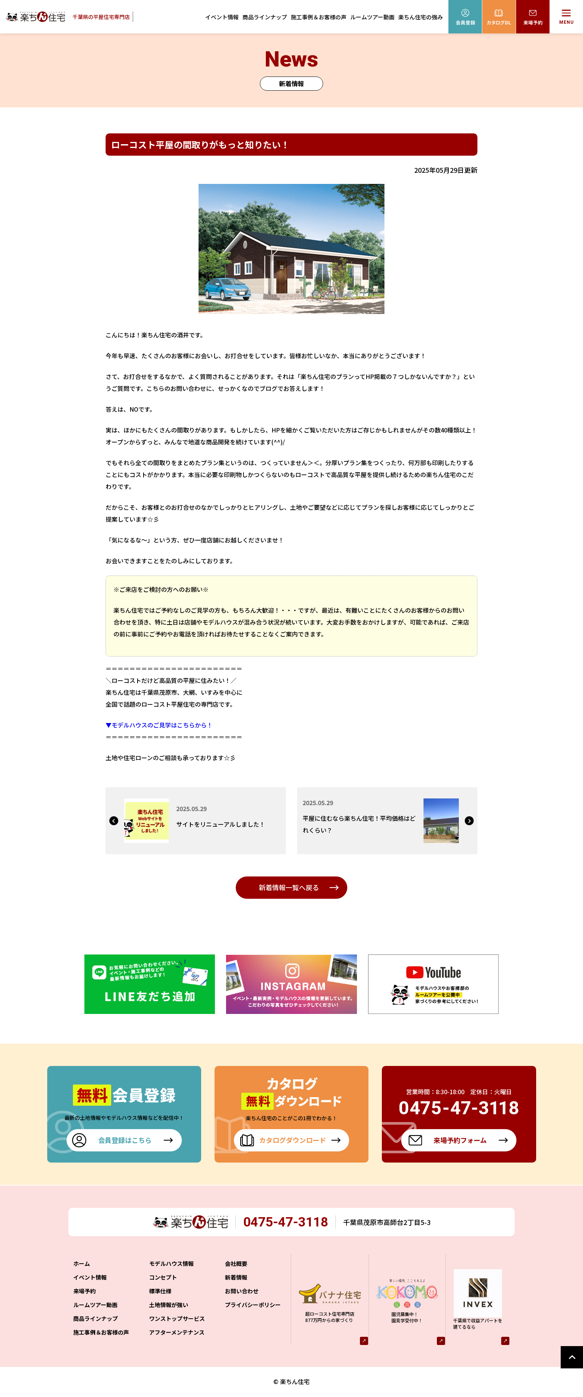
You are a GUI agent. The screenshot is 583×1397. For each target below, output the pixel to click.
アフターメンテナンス (176, 1334)
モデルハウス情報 (171, 1265)
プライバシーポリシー (253, 1306)
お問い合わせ (241, 1292)
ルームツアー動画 (372, 17)
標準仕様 (160, 1292)
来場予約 (84, 1292)
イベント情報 (222, 17)
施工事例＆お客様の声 (319, 17)
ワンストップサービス (177, 1320)
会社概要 (236, 1265)
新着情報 (236, 1279)
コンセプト (163, 1279)
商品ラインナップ (264, 17)
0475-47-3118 (289, 1222)
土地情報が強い (168, 1306)
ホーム (81, 1265)
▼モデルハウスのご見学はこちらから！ (159, 724)
